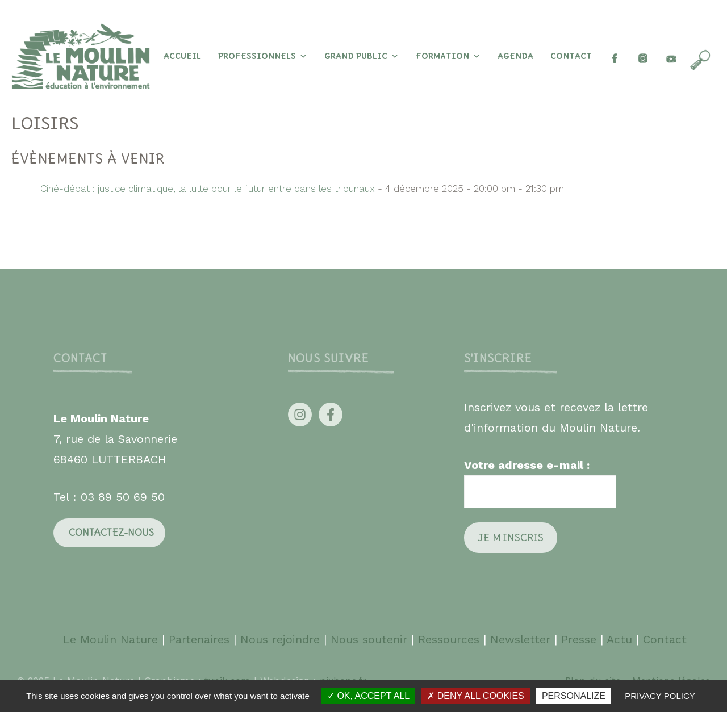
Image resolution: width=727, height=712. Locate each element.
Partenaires (201, 639)
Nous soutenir (369, 639)
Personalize (573, 696)
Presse (578, 639)
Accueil (182, 56)
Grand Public (361, 56)
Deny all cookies (475, 696)
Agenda (515, 56)
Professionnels (262, 56)
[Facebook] (614, 56)
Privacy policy (660, 696)
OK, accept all (368, 696)
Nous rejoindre (280, 639)
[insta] (643, 56)
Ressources (448, 639)
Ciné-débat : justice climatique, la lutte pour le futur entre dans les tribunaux (207, 188)
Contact (571, 56)
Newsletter (520, 639)
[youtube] (671, 56)
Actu (619, 639)
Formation (448, 56)
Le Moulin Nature (110, 639)
